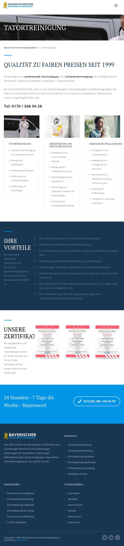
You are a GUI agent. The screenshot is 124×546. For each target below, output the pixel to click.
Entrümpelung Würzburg (20, 516)
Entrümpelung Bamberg (20, 499)
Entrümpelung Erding (79, 444)
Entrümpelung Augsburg (20, 493)
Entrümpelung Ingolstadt (20, 504)
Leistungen (74, 493)
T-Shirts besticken (16, 522)
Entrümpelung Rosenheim (82, 462)
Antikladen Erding (77, 473)
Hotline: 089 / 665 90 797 (97, 401)
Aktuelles (73, 499)
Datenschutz (74, 516)
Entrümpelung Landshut (81, 456)
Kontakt (72, 510)
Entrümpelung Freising (80, 450)
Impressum (74, 522)
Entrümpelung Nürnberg (20, 510)
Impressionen (75, 504)
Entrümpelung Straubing (81, 468)
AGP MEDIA (21, 540)
